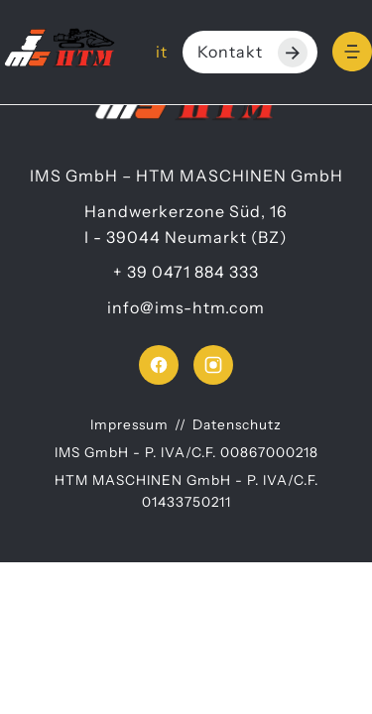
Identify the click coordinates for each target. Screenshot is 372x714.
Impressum (129, 424)
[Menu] (352, 51)
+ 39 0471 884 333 (186, 272)
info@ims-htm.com (186, 308)
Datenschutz (237, 424)
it (162, 52)
